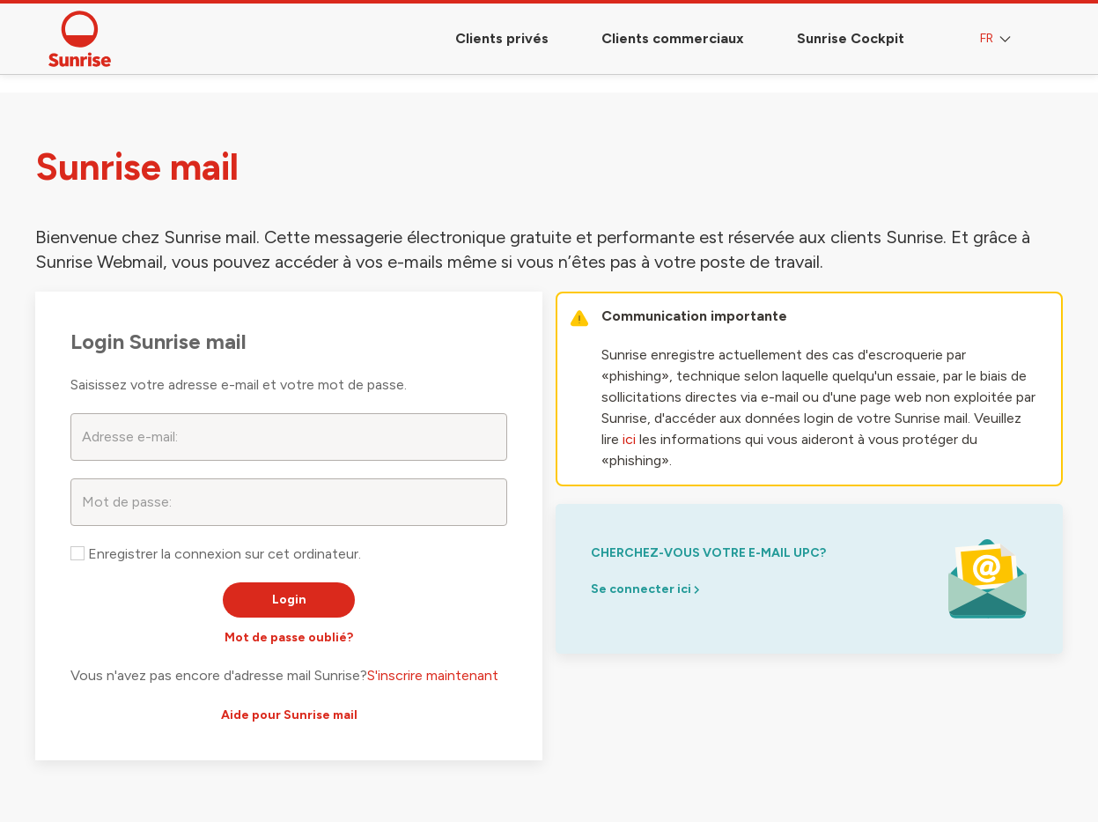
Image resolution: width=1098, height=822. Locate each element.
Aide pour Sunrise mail (289, 714)
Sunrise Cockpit (850, 38)
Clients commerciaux (672, 38)
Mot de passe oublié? (289, 637)
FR (997, 39)
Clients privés (502, 38)
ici (629, 439)
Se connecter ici (645, 588)
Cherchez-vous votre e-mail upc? (708, 552)
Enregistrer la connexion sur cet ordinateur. (215, 553)
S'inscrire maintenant (432, 675)
